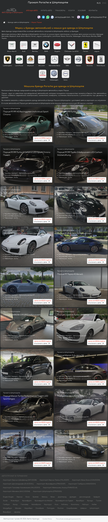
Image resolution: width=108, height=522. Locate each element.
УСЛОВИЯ (82, 11)
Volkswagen (54, 80)
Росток (60, 508)
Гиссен (98, 501)
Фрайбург (80, 501)
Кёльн (52, 497)
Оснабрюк (40, 508)
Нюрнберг (28, 508)
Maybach (30, 66)
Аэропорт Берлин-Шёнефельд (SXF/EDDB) (20, 480)
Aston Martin (12, 51)
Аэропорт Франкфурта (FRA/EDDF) (51, 484)
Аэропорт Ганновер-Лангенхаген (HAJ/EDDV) (21, 488)
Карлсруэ (48, 504)
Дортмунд (62, 497)
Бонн (28, 497)
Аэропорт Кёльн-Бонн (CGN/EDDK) (86, 480)
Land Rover (19, 66)
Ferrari (85, 51)
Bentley (35, 51)
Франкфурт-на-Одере (64, 501)
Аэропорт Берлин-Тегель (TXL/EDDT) (54, 480)
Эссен (5, 501)
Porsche (90, 66)
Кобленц (64, 504)
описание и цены (42, 139)
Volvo (65, 80)
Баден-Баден (8, 497)
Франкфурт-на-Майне (43, 501)
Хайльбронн (36, 504)
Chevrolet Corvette (71, 51)
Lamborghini (7, 66)
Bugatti (57, 51)
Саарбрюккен (72, 508)
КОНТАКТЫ (93, 11)
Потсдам (50, 508)
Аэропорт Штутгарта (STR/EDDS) (47, 491)
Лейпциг (85, 504)
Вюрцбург (7, 512)
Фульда (90, 501)
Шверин (83, 508)
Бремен (36, 497)
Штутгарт (94, 508)
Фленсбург (15, 501)
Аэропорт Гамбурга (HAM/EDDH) (82, 484)
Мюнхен (18, 508)
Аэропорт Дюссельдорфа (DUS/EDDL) (18, 484)
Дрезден (73, 497)
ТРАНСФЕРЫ (60, 11)
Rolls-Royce (101, 66)
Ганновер (24, 504)
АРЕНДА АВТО (32, 11)
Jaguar (96, 51)
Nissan (78, 66)
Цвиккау (17, 512)
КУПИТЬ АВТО (46, 11)
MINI (67, 66)
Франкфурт (27, 501)
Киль (56, 504)
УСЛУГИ (71, 11)
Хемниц (44, 497)
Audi (23, 51)
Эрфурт (96, 497)
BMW (46, 51)
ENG (104, 3)
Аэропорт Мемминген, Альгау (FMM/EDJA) (60, 488)
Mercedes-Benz (54, 66)
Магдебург (7, 508)
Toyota (42, 80)
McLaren (41, 66)
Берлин (19, 497)
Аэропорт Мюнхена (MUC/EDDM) (16, 491)
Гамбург (6, 504)
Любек (94, 504)
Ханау (15, 504)
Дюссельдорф (84, 497)
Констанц (75, 504)
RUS (99, 3)
